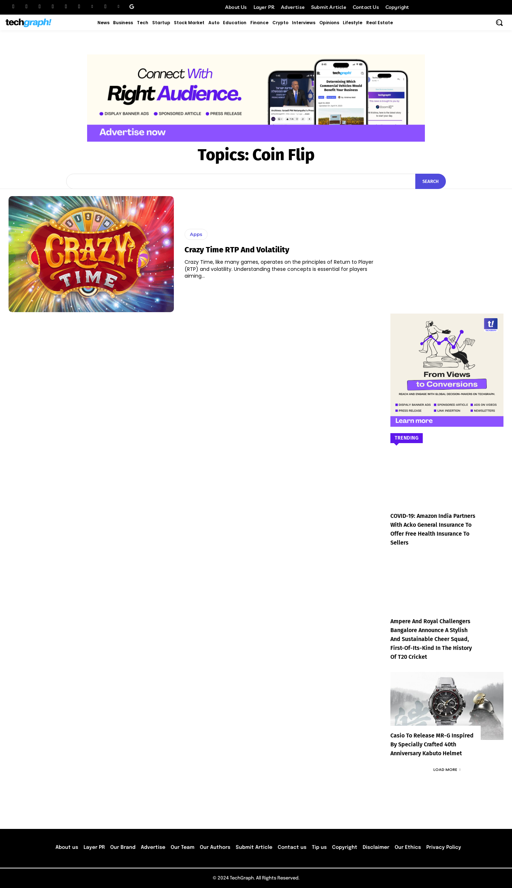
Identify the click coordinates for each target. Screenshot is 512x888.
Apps (196, 234)
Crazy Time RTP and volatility (237, 249)
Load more (446, 769)
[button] (499, 22)
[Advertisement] (446, 240)
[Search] (430, 181)
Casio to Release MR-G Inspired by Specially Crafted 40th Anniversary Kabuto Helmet (432, 744)
